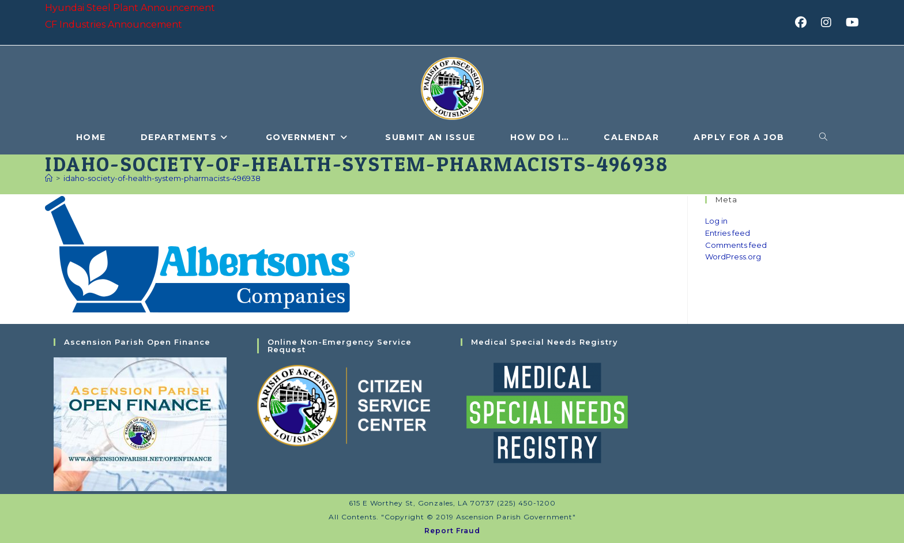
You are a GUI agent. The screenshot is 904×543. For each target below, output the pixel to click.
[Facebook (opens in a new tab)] (805, 22)
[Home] (48, 178)
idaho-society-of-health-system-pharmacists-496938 (162, 178)
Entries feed (727, 232)
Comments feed (736, 245)
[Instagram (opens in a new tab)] (830, 22)
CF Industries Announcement (113, 24)
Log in (716, 220)
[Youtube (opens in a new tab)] (850, 22)
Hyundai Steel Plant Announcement (130, 7)
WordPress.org (733, 256)
